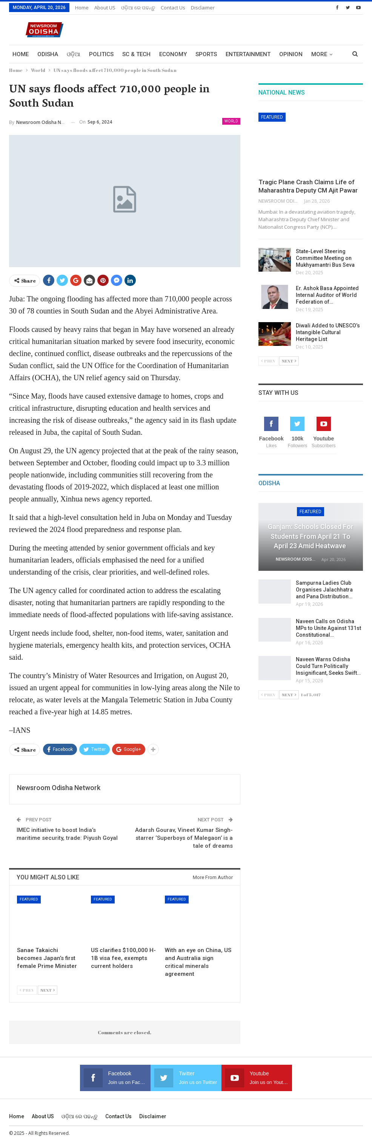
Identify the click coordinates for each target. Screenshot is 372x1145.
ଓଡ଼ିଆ (73, 54)
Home (82, 7)
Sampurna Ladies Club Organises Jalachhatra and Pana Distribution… (324, 589)
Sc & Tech (136, 54)
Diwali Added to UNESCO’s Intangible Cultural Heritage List (328, 332)
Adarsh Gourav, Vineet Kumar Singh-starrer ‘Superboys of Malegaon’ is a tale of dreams (184, 838)
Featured (29, 899)
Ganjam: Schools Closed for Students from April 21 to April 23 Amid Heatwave (311, 536)
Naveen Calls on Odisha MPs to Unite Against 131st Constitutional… (328, 628)
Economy (173, 54)
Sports (206, 54)
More (319, 54)
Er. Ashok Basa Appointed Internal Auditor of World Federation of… (327, 295)
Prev (27, 990)
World (231, 121)
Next (47, 990)
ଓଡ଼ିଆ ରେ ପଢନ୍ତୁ (138, 7)
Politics (101, 54)
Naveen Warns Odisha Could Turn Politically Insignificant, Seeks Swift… (328, 666)
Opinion (291, 54)
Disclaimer (203, 7)
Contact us (173, 7)
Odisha (47, 54)
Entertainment (248, 54)
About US (104, 7)
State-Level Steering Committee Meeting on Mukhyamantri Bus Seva (325, 258)
